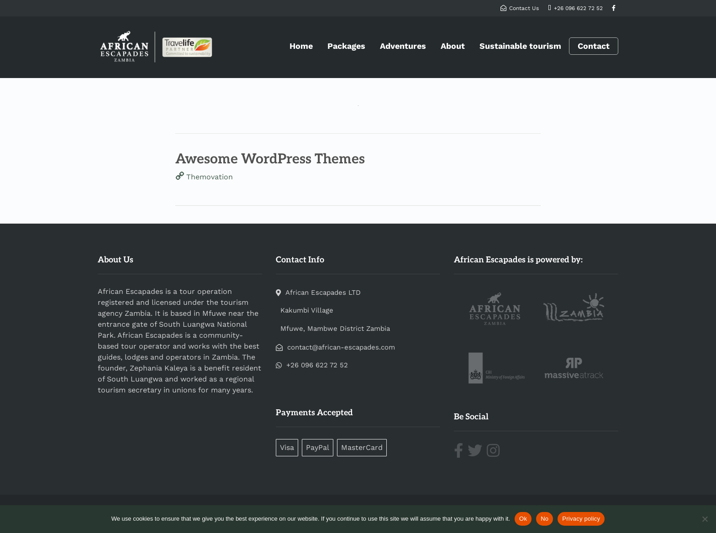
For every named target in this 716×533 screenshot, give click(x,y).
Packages (346, 46)
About (453, 46)
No (544, 518)
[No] (704, 518)
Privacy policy (581, 518)
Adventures (403, 46)
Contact (594, 46)
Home (301, 46)
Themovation (209, 176)
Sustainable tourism (520, 46)
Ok (523, 518)
